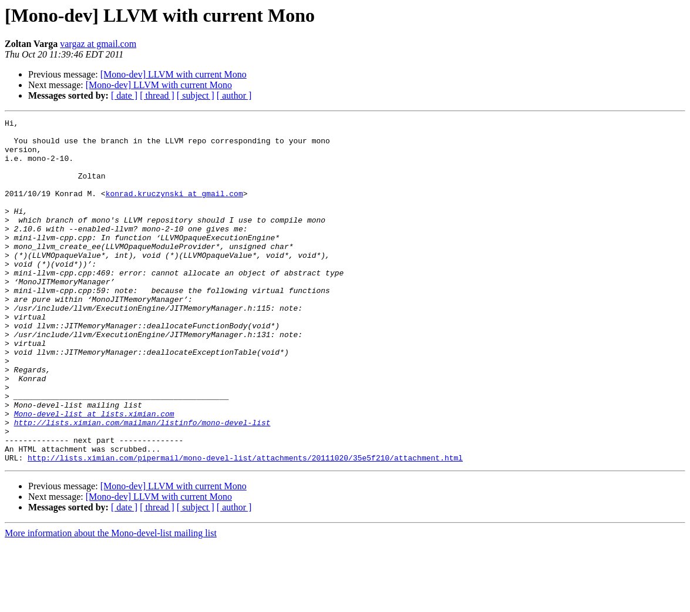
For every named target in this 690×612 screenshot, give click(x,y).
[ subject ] (195, 95)
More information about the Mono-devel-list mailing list (111, 602)
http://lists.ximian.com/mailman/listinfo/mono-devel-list (142, 484)
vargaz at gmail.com (98, 44)
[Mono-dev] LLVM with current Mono (173, 74)
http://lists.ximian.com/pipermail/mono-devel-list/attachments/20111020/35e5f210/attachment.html (245, 526)
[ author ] (234, 95)
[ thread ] (157, 95)
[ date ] (124, 95)
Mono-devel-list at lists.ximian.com (94, 473)
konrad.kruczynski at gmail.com (174, 209)
